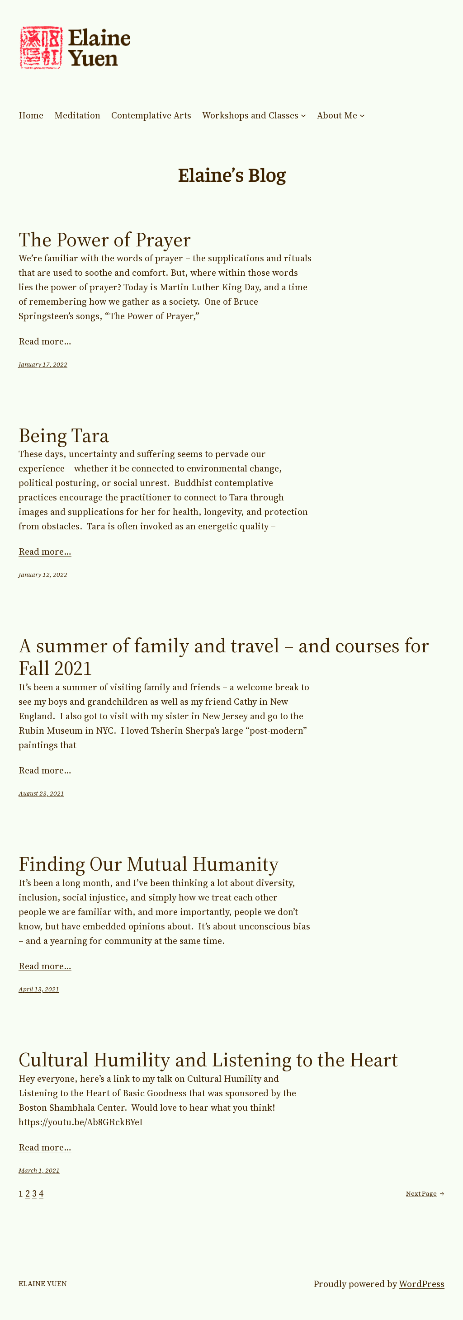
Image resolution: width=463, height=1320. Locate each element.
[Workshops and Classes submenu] (303, 115)
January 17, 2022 (43, 364)
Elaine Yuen (43, 1283)
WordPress (421, 1284)
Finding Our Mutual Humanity (149, 864)
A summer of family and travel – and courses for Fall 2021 (224, 657)
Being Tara (64, 435)
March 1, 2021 (39, 1170)
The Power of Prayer (105, 239)
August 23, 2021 (41, 793)
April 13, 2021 (39, 989)
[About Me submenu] (362, 115)
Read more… (45, 341)
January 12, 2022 (43, 574)
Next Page (425, 1193)
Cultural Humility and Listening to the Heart (208, 1059)
